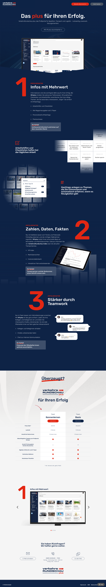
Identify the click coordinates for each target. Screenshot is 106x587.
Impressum (83, 584)
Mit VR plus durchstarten (53, 30)
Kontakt (101, 584)
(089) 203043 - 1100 (53, 558)
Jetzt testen (97, 4)
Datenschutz (94, 584)
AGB (88, 584)
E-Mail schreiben (28, 558)
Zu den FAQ (78, 558)
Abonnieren (53, 421)
